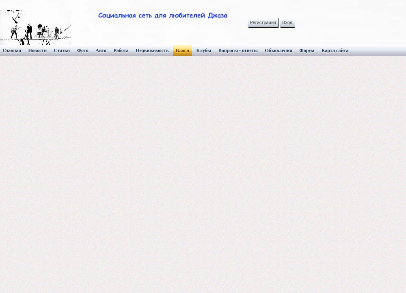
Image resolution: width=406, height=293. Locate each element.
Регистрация (263, 22)
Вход (287, 22)
